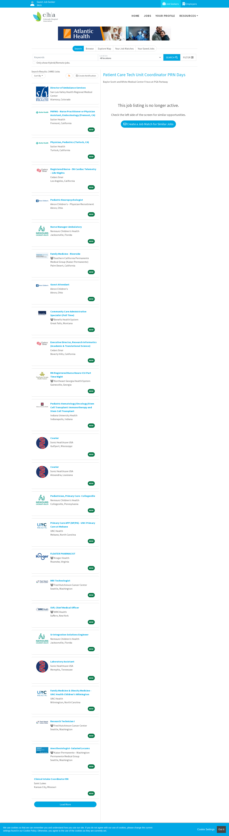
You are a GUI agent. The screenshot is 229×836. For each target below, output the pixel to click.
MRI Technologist (60, 580)
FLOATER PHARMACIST (62, 553)
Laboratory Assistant (62, 661)
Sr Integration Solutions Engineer (69, 634)
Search (78, 48)
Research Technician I (62, 721)
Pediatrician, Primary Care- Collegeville (72, 495)
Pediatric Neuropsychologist (66, 199)
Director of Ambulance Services (68, 87)
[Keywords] (65, 57)
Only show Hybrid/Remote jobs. (53, 62)
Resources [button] (187, 16)
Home (136, 16)
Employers (190, 4)
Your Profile (165, 16)
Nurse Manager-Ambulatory (66, 226)
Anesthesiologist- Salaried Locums (70, 748)
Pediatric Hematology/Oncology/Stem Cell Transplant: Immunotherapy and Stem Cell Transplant (72, 407)
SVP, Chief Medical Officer (64, 607)
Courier (54, 438)
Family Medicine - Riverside (65, 253)
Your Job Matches (124, 48)
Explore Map (104, 48)
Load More (65, 804)
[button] (188, 57)
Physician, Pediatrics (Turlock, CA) (69, 142)
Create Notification (86, 75)
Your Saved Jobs (146, 48)
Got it (221, 829)
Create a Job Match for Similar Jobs (148, 124)
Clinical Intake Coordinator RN (51, 778)
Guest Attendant (59, 284)
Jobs (147, 16)
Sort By (37, 75)
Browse (90, 48)
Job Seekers (171, 4)
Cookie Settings (206, 829)
